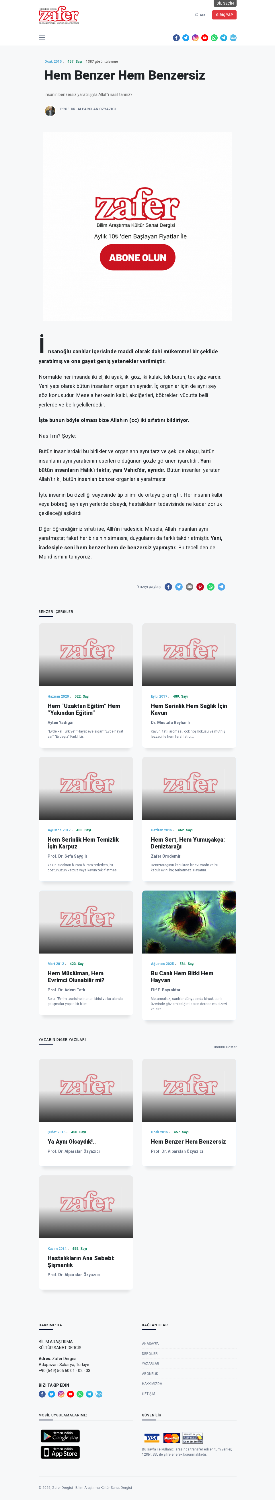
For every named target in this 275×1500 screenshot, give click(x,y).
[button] (42, 36)
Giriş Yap (224, 15)
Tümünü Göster (224, 1047)
